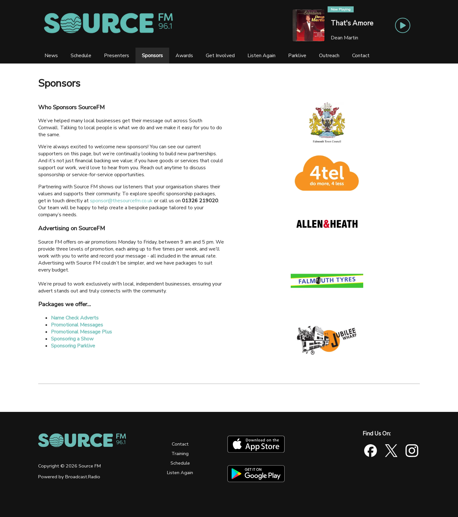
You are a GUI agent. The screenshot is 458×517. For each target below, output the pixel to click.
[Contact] (361, 56)
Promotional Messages (77, 324)
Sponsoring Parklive (73, 345)
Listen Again (180, 472)
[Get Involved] (220, 56)
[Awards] (184, 56)
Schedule (180, 463)
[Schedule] (81, 56)
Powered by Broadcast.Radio (69, 476)
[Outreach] (329, 56)
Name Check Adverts (75, 317)
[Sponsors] (152, 56)
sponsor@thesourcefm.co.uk (121, 200)
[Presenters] (116, 56)
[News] (51, 56)
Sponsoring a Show (72, 338)
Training (180, 453)
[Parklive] (297, 56)
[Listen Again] (261, 56)
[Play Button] (402, 25)
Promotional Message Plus (81, 331)
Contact (180, 444)
